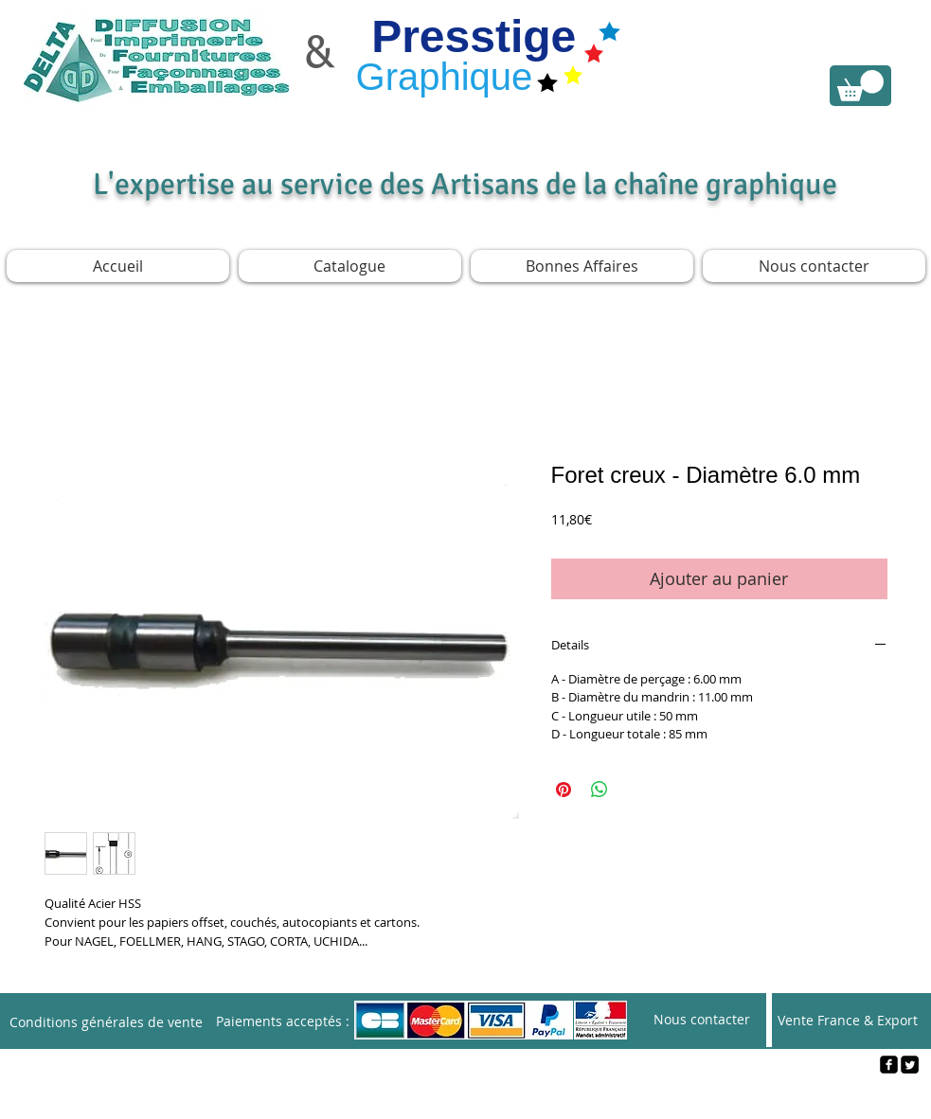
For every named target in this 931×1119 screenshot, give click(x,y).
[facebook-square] (889, 1065)
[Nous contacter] (702, 1020)
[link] (860, 85)
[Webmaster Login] (466, 1096)
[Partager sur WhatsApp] (599, 789)
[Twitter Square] (910, 1065)
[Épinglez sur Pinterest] (563, 789)
